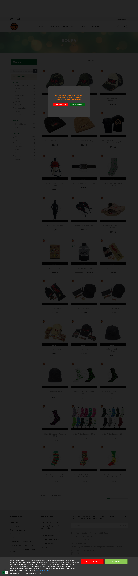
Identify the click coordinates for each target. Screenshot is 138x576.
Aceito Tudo (116, 562)
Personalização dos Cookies (33, 573)
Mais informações (16, 573)
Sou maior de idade (77, 104)
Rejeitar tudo (92, 562)
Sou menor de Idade (60, 104)
